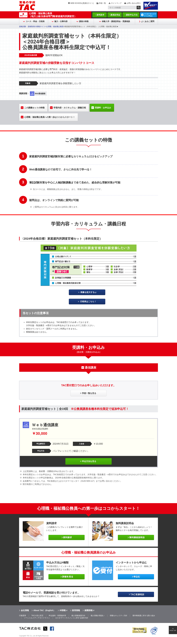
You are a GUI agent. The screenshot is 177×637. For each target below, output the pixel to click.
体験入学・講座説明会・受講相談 (116, 21)
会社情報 (25, 610)
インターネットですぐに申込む (150, 15)
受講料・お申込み (103, 107)
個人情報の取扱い (98, 616)
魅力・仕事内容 (61, 21)
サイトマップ (116, 3)
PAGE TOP (173, 630)
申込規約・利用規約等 (57, 616)
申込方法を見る (89, 461)
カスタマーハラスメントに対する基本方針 (71, 618)
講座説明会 (115, 15)
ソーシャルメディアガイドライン (37, 618)
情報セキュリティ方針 (118, 616)
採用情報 (76, 610)
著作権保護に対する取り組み (143, 616)
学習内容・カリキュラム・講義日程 (70, 107)
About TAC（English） (44, 610)
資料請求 (100, 15)
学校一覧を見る (89, 393)
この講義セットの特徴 (34, 107)
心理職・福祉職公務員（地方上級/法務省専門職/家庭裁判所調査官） (52, 14)
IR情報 (63, 610)
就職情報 (88, 610)
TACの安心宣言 (37, 616)
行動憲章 (22, 616)
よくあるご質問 (147, 21)
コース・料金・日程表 (35, 21)
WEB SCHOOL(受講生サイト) (82, 3)
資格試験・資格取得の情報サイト (32, 26)
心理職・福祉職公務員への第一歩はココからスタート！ (49, 117)
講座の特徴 (84, 21)
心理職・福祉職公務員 (54, 26)
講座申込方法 (132, 15)
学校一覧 (102, 3)
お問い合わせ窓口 (134, 3)
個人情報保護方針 (78, 616)
